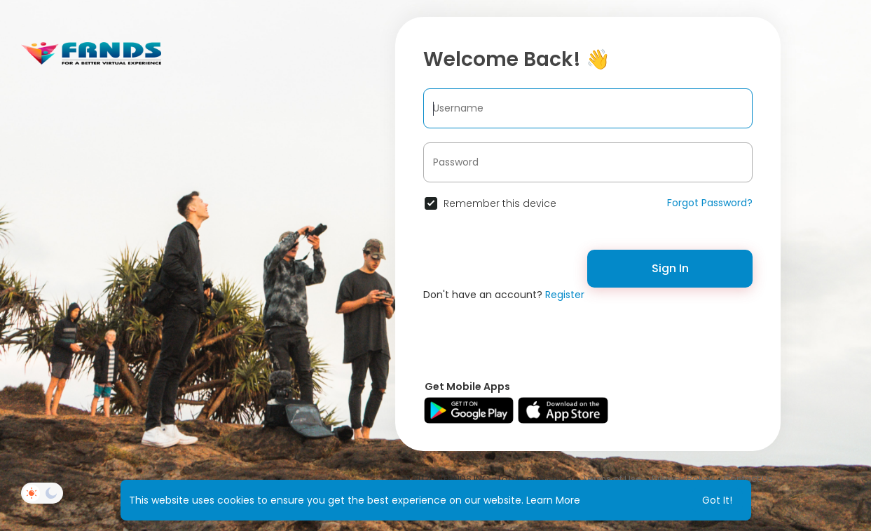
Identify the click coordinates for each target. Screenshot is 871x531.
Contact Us (748, 478)
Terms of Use (612, 478)
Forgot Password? (710, 203)
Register (564, 295)
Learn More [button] (553, 500)
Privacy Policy (682, 478)
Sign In (670, 268)
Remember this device (500, 203)
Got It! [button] (717, 500)
